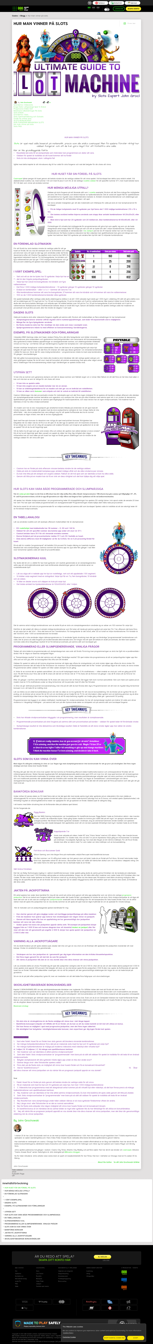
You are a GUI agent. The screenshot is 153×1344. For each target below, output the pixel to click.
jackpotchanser (56, 900)
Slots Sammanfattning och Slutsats (28, 117)
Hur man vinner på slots (24, 124)
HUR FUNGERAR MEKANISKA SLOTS (29, 122)
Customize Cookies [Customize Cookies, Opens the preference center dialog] (69, 1337)
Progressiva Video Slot (23, 109)
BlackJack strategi (21, 1006)
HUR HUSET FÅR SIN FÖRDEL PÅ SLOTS (20, 1188)
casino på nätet (24, 494)
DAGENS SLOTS (10, 1203)
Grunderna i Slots (21, 115)
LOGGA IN (119, 9)
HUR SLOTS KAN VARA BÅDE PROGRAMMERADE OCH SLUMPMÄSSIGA (32, 1215)
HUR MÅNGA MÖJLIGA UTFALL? (17, 1191)
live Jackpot (88, 231)
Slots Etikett (18, 113)
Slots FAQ (18, 126)
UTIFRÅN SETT (10, 1212)
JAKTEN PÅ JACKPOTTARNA (16, 1233)
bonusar (38, 391)
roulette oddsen (89, 181)
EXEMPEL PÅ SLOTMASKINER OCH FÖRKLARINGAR (25, 1206)
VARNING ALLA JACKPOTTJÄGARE (18, 1236)
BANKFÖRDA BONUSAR (14, 1230)
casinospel (127, 1150)
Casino (15, 16)
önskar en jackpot (80, 927)
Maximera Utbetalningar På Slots (28, 111)
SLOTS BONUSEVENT (22, 121)
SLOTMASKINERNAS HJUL (15, 1221)
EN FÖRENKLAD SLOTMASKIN (16, 1194)
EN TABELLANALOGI (13, 1218)
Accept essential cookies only (114, 1338)
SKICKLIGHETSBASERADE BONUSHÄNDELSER (22, 1239)
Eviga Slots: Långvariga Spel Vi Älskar (30, 107)
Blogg (22, 16)
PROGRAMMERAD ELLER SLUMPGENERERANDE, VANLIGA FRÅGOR (31, 1224)
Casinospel (18, 179)
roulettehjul (24, 528)
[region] (103, 1333)
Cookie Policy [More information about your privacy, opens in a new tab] (68, 1333)
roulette (92, 192)
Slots (16, 143)
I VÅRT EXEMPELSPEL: (13, 1200)
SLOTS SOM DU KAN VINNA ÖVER (18, 1227)
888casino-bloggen (72, 1152)
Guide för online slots (22, 119)
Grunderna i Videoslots (23, 105)
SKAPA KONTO (133, 9)
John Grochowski (26, 102)
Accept (135, 1338)
